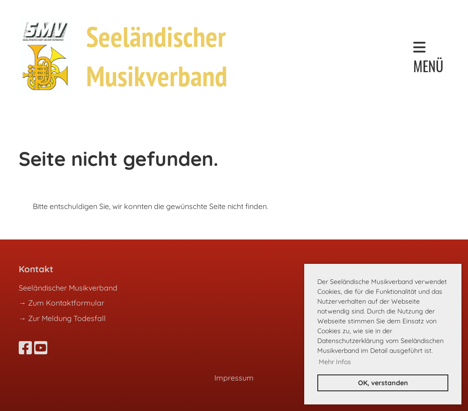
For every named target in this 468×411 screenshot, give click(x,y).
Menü (428, 58)
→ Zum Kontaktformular (61, 302)
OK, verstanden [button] (383, 383)
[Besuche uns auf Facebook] (25, 347)
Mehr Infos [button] (335, 362)
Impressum (234, 377)
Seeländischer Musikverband (156, 56)
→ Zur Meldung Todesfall (62, 318)
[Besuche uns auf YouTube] (40, 347)
